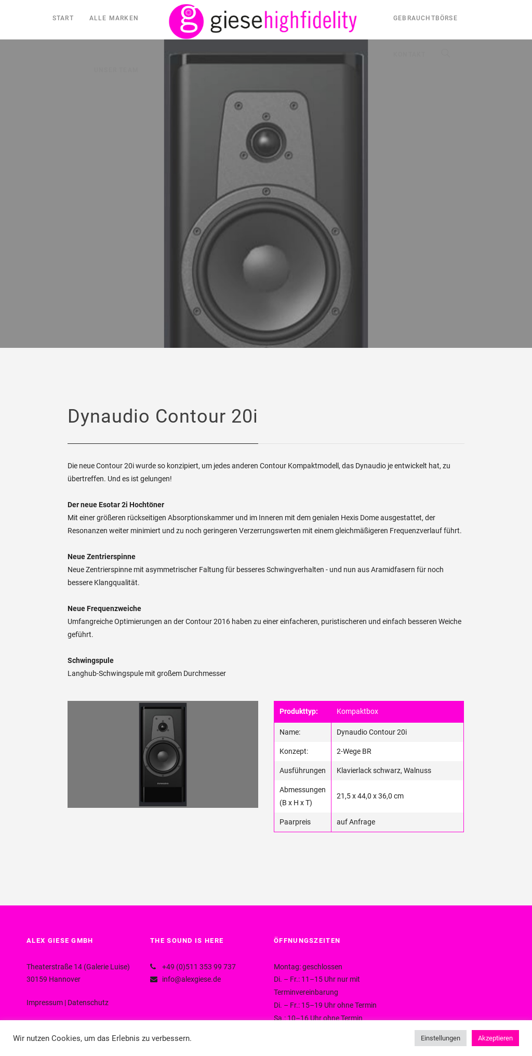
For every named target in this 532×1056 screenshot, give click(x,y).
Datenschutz (88, 1002)
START (63, 18)
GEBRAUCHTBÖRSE (425, 18)
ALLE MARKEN (114, 18)
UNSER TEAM (116, 70)
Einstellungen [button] (440, 1038)
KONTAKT (409, 54)
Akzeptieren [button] (495, 1038)
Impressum (44, 1002)
